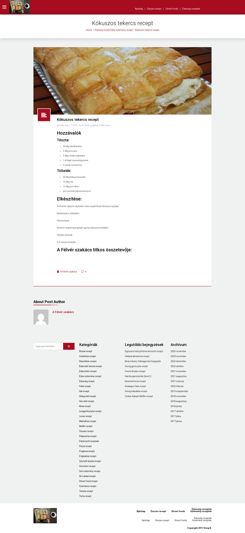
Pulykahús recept (87, 456)
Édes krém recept (88, 371)
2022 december (178, 361)
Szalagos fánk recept (135, 386)
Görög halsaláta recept (136, 391)
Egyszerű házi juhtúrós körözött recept (144, 351)
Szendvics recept (87, 486)
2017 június (176, 421)
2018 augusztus (179, 401)
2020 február (177, 386)
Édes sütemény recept (121, 30)
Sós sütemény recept (89, 471)
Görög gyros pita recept (136, 366)
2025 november (178, 351)
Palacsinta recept (87, 436)
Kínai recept (85, 406)
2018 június (176, 406)
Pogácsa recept (87, 451)
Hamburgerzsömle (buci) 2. (138, 376)
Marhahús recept (87, 421)
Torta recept (85, 496)
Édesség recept (102, 30)
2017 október (177, 411)
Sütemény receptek (201, 511)
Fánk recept (85, 386)
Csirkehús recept (87, 356)
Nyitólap (139, 8)
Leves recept (85, 416)
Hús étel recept (86, 401)
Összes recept (154, 8)
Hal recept (84, 391)
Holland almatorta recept (137, 356)
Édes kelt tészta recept (90, 366)
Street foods (172, 8)
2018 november (178, 396)
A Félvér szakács (68, 271)
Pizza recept (85, 446)
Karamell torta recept (135, 381)
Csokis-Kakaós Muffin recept (139, 396)
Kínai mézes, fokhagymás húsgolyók (143, 361)
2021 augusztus (179, 376)
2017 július (176, 416)
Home (89, 30)
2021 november (178, 371)
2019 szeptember (179, 391)
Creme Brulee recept (135, 371)
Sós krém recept (87, 466)
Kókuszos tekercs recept (78, 119)
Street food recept (88, 481)
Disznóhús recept (87, 361)
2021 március (177, 381)
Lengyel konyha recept (90, 411)
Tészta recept (86, 491)
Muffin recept (85, 426)
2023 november (178, 356)
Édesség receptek (191, 8)
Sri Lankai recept (87, 476)
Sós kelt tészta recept (90, 461)
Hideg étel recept (87, 396)
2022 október (177, 366)
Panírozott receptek (89, 441)
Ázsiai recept (85, 351)
